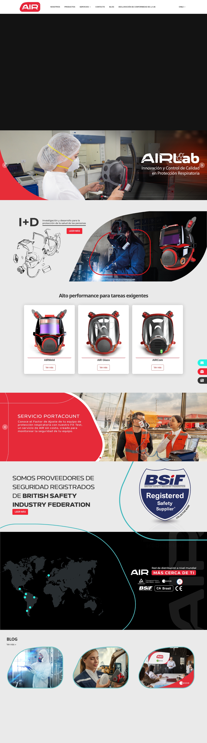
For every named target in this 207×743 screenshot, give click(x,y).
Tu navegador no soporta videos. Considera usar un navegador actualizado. (103, 72)
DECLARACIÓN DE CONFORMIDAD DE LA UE (137, 7)
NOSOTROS (55, 7)
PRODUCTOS (69, 7)
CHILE (182, 7)
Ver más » (11, 644)
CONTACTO (100, 7)
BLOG (111, 7)
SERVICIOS (85, 7)
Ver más (49, 367)
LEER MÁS (74, 231)
